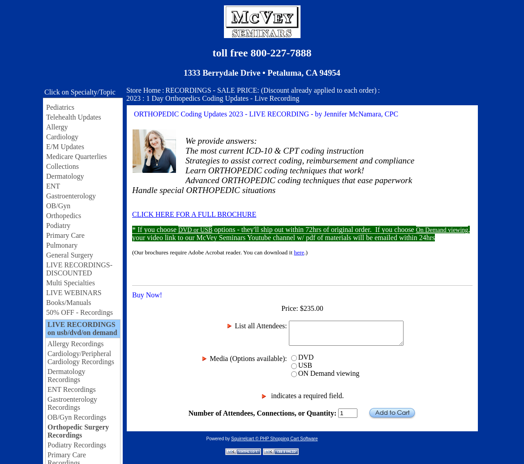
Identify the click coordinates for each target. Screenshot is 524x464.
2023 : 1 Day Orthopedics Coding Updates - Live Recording (212, 98)
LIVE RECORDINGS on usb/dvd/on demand (82, 328)
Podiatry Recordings (76, 445)
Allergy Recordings (75, 344)
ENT (53, 186)
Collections (62, 166)
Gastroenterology (71, 196)
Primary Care (65, 235)
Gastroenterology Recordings (72, 403)
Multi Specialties (70, 283)
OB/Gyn (58, 206)
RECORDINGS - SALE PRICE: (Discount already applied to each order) (270, 90)
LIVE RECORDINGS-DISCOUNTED (79, 269)
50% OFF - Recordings (79, 312)
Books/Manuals (68, 302)
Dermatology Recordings (66, 375)
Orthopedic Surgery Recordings (78, 431)
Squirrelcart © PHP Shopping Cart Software (274, 438)
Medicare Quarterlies (76, 156)
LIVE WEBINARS (74, 292)
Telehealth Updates (73, 117)
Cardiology (62, 137)
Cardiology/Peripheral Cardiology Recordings (80, 357)
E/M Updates (65, 146)
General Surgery (69, 255)
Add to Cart (392, 413)
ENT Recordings (71, 389)
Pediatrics (60, 107)
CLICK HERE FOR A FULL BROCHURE (194, 214)
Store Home (143, 90)
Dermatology (65, 176)
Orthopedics (63, 215)
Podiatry (58, 225)
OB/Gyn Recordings (76, 417)
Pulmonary (61, 245)
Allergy (57, 127)
